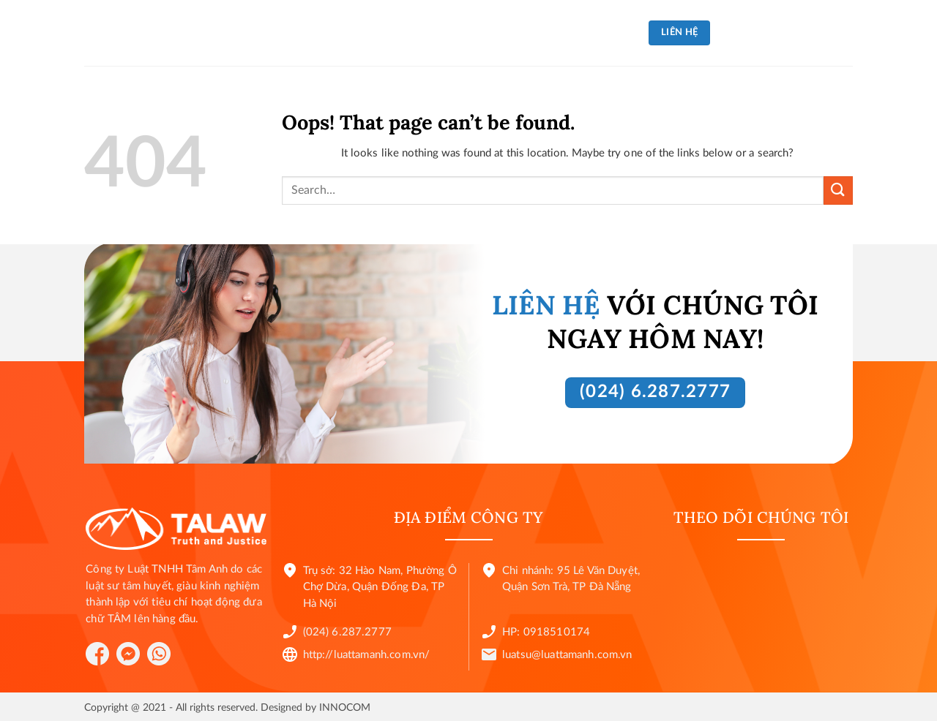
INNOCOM (344, 708)
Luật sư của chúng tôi (565, 32)
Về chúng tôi (329, 32)
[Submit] (838, 190)
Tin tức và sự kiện (434, 32)
